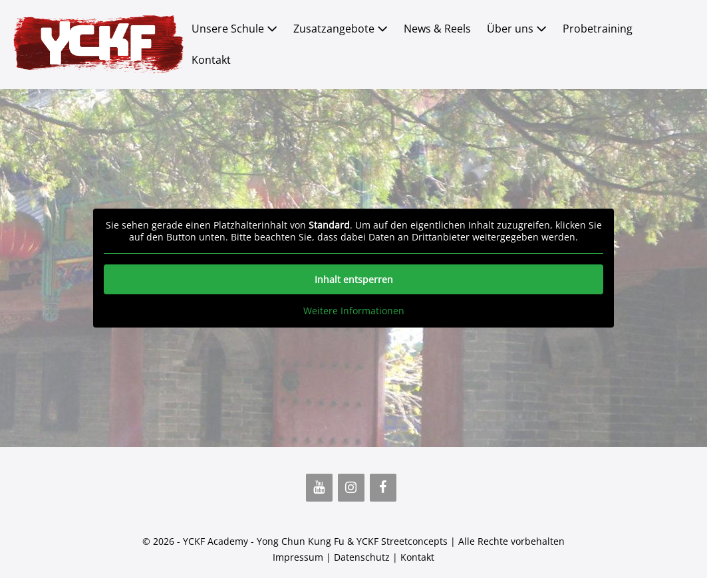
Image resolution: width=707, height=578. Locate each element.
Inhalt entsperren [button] (354, 279)
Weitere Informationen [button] (353, 311)
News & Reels (437, 28)
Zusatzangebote (340, 28)
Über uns (517, 28)
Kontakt (211, 59)
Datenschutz (362, 557)
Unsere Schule (234, 28)
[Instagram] (351, 488)
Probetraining (598, 28)
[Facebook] (383, 488)
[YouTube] (319, 488)
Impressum (298, 557)
